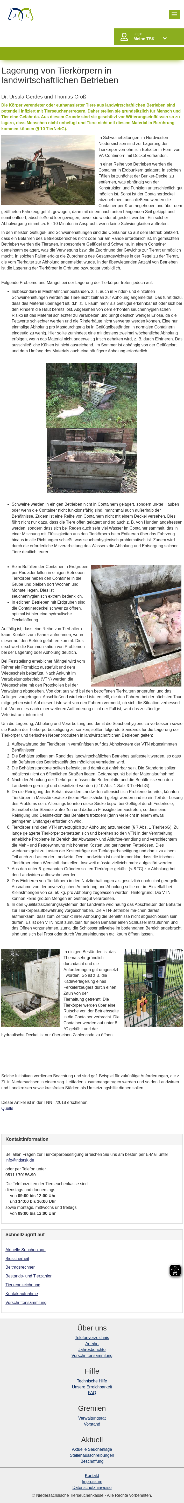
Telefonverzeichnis (92, 1337)
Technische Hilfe (92, 1381)
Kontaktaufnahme (21, 1293)
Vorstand (92, 1424)
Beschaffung (92, 1461)
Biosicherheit (17, 1258)
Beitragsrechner (20, 1267)
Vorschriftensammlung (25, 1302)
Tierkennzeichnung (22, 1285)
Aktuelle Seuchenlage (25, 1250)
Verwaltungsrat (92, 1418)
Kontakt (92, 1475)
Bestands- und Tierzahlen (28, 1276)
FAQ (92, 1392)
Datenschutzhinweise (91, 1487)
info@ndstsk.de (19, 1160)
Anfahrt (92, 1343)
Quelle (7, 1108)
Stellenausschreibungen (92, 1455)
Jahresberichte (92, 1349)
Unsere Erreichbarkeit (92, 1387)
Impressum (92, 1481)
